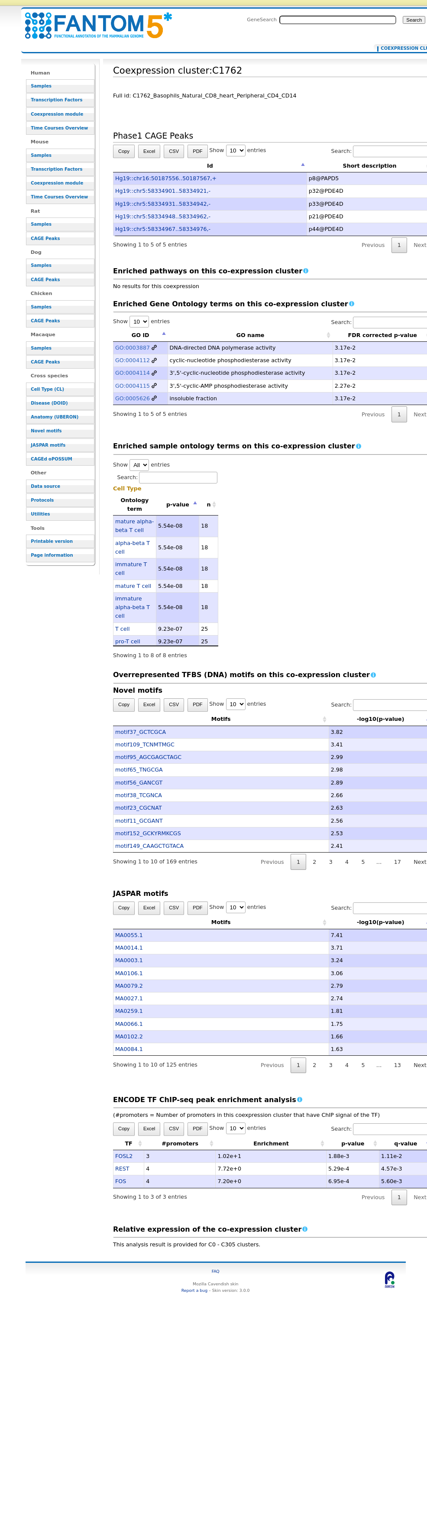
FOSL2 (124, 1156)
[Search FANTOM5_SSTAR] (337, 20)
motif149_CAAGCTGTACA (149, 846)
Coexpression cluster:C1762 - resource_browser (93, 20)
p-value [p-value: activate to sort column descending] (177, 504)
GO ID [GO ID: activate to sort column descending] (140, 335)
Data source (45, 486)
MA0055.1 (129, 935)
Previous (373, 245)
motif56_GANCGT (138, 782)
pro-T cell (127, 641)
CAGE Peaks (45, 238)
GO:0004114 (132, 373)
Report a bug (194, 1290)
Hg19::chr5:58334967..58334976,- (162, 229)
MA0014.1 (129, 947)
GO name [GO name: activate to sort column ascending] (250, 335)
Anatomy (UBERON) (54, 417)
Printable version (52, 541)
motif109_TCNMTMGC (145, 744)
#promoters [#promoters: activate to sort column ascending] (180, 1143)
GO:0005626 (132, 398)
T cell (122, 629)
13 (397, 1065)
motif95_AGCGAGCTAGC (148, 757)
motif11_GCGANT (139, 820)
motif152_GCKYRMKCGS (148, 833)
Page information (52, 555)
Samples (41, 86)
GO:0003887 (132, 347)
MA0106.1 (129, 973)
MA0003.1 (129, 960)
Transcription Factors (56, 99)
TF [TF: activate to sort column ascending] (128, 1143)
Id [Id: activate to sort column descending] (210, 165)
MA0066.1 (129, 1024)
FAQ (216, 1271)
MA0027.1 (129, 998)
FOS (120, 1181)
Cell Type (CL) (47, 389)
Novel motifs (46, 430)
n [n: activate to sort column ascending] (208, 504)
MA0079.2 (129, 986)
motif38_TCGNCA (138, 795)
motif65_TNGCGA (139, 769)
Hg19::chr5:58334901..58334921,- (162, 191)
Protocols (42, 500)
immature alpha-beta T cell (132, 607)
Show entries (237, 150)
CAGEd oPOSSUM (51, 459)
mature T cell (133, 586)
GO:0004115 (132, 386)
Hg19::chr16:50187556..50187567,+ (166, 178)
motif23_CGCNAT (138, 807)
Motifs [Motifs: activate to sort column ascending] (178, 719)
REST (122, 1168)
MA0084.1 (129, 1049)
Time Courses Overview (59, 128)
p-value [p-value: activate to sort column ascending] (352, 1143)
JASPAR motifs (48, 445)
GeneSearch (262, 19)
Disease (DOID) (49, 403)
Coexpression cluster (403, 48)
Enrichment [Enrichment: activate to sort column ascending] (271, 1143)
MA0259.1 (129, 1011)
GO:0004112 (132, 360)
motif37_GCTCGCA (140, 732)
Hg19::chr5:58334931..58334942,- (162, 204)
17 (397, 862)
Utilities (40, 514)
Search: (167, 477)
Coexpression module (57, 114)
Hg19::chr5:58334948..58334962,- (162, 216)
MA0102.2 (129, 1036)
